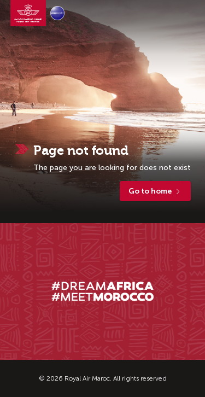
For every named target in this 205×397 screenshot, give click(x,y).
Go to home (155, 191)
